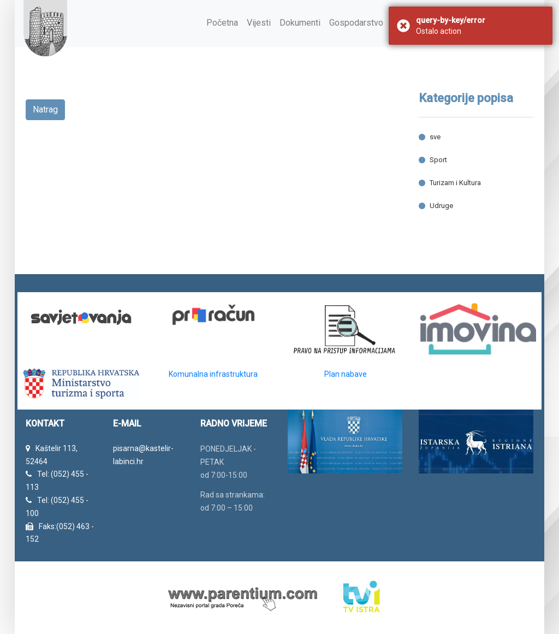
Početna (222, 22)
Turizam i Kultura (455, 183)
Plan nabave (345, 374)
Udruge (441, 206)
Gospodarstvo (356, 22)
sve (435, 137)
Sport (438, 160)
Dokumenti (300, 22)
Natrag (45, 109)
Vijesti (259, 22)
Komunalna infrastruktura (213, 374)
